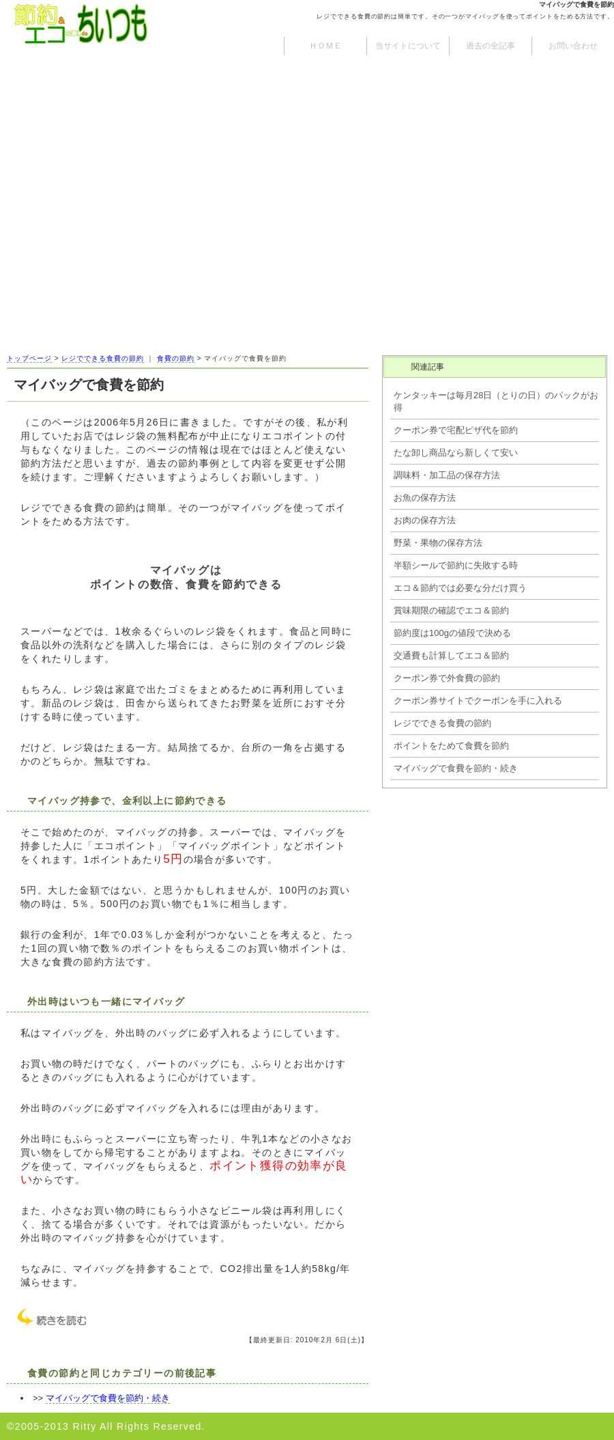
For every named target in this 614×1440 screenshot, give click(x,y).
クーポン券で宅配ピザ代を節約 (456, 430)
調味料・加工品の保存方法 (447, 475)
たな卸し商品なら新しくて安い (456, 452)
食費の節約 (175, 358)
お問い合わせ (573, 46)
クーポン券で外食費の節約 (447, 678)
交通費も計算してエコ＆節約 (451, 655)
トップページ (29, 358)
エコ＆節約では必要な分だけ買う (460, 588)
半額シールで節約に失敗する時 (456, 565)
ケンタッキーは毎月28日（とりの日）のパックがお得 (496, 401)
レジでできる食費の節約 (102, 358)
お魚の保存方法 (425, 498)
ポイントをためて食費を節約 (451, 745)
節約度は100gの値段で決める (452, 633)
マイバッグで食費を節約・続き (108, 1398)
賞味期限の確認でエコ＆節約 (451, 610)
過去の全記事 (490, 46)
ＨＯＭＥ (325, 46)
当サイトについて (408, 46)
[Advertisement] (307, 246)
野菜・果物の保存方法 (438, 543)
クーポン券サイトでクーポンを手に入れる (478, 700)
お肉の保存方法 (425, 520)
